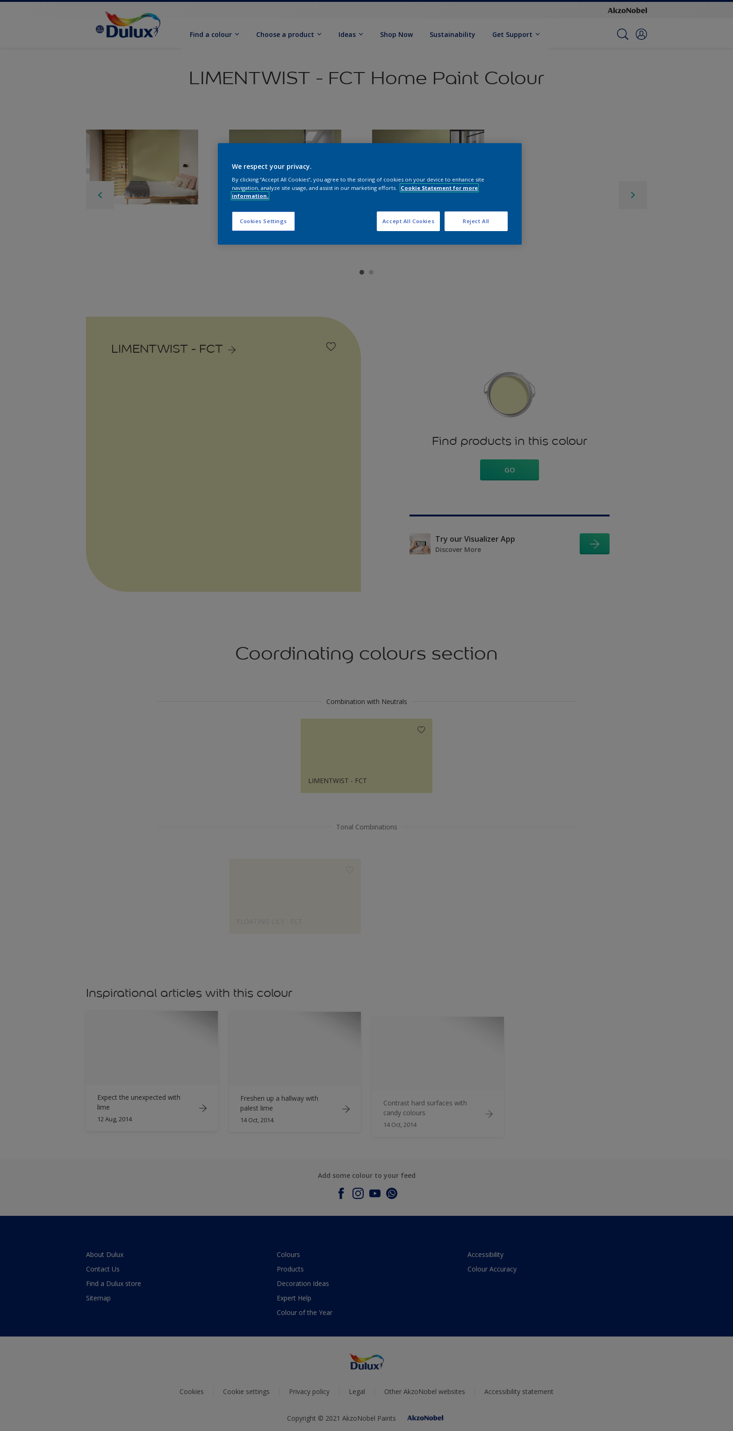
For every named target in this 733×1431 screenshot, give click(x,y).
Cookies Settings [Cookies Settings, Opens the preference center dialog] (263, 221)
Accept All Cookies (408, 221)
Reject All (476, 221)
